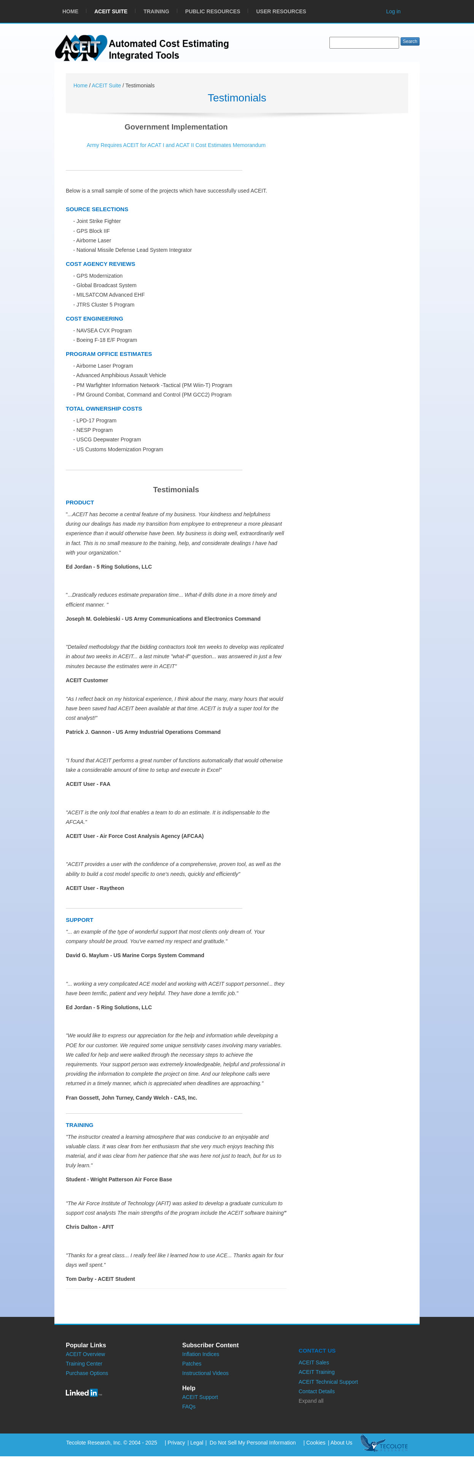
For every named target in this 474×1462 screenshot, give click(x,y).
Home (81, 85)
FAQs (189, 1407)
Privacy (176, 1443)
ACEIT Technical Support (328, 1382)
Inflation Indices (200, 1354)
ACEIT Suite (107, 85)
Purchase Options (87, 1373)
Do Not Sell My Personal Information (252, 1443)
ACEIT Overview (85, 1354)
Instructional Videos (205, 1373)
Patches (192, 1364)
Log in (393, 11)
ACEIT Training (317, 1372)
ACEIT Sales (314, 1362)
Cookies (316, 1443)
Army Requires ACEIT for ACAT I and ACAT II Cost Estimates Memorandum (176, 145)
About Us (342, 1443)
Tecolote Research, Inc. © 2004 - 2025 (111, 1443)
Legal (196, 1443)
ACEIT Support (200, 1397)
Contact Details (317, 1391)
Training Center (84, 1364)
